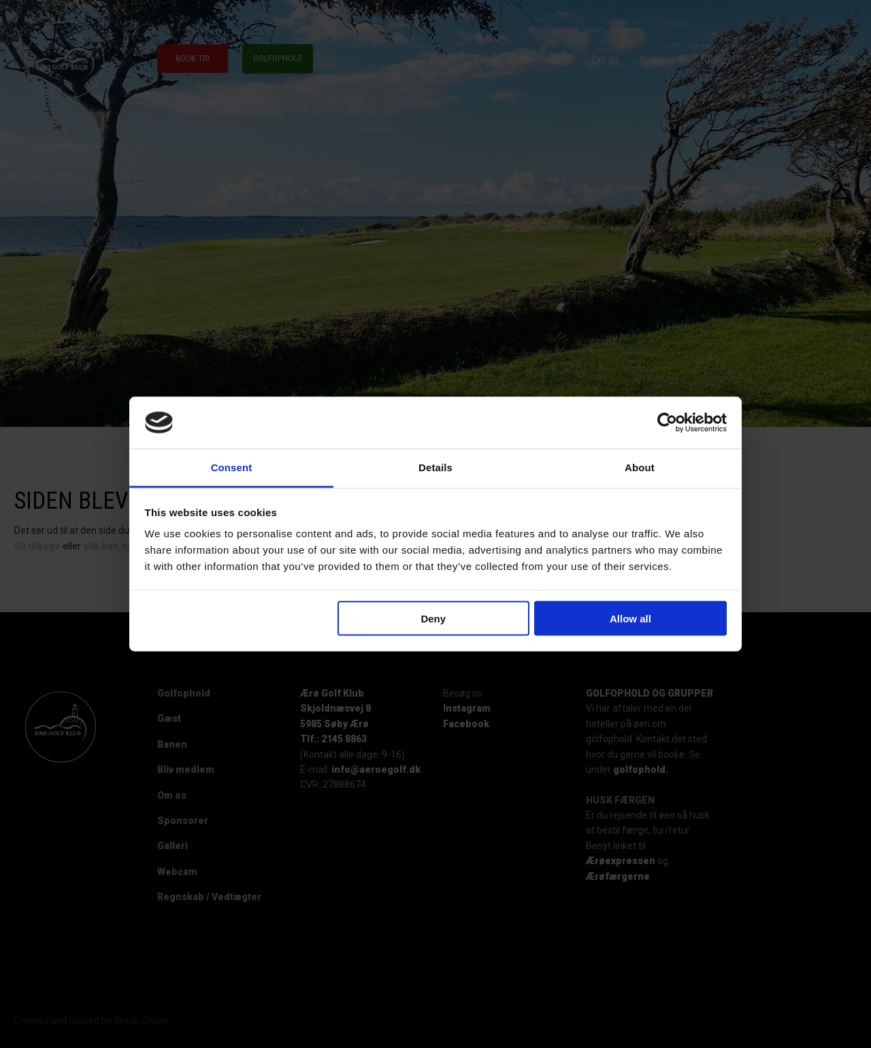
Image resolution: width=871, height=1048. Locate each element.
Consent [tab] (231, 467)
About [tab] (640, 467)
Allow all (630, 618)
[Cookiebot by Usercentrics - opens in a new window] (667, 423)
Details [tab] (435, 467)
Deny (433, 618)
